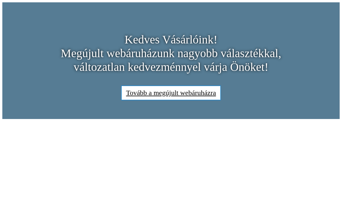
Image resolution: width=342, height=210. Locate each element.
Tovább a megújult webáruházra (171, 93)
